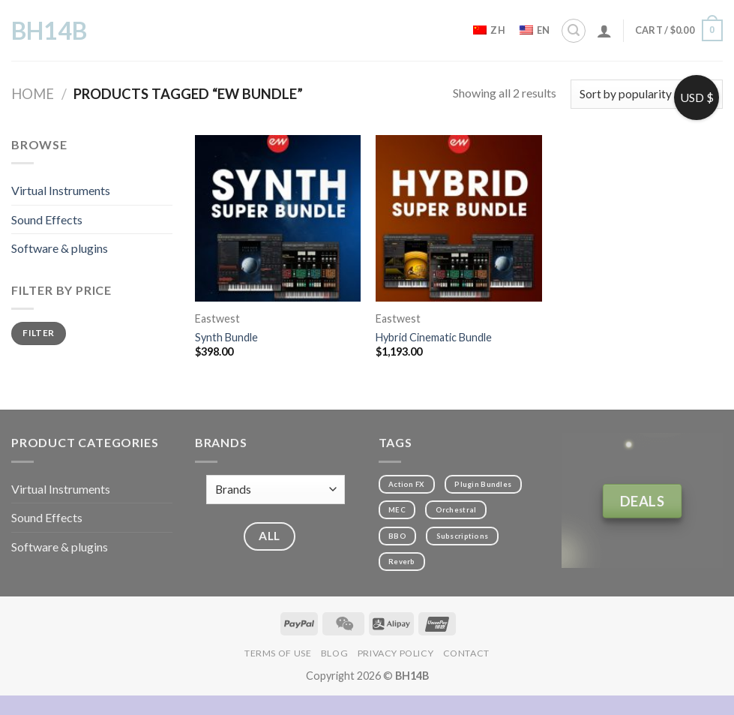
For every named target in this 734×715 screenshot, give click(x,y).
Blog (334, 653)
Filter (38, 332)
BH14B (49, 31)
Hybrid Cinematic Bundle (434, 337)
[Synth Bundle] (278, 218)
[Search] (574, 31)
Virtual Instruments (60, 190)
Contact (466, 653)
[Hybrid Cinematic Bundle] (459, 218)
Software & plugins (59, 248)
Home (32, 94)
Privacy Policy (396, 653)
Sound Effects (46, 219)
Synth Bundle (226, 337)
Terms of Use (277, 653)
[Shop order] (647, 94)
